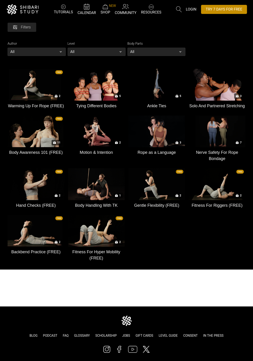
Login (191, 9)
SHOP (105, 9)
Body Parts (135, 43)
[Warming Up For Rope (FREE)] (36, 105)
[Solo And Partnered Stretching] (217, 105)
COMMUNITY (126, 9)
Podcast (50, 335)
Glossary (82, 335)
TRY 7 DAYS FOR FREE (224, 9)
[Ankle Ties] (156, 105)
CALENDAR (86, 9)
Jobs (126, 335)
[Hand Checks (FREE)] (36, 204)
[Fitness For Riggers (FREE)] (217, 204)
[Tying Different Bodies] (96, 105)
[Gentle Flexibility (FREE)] (156, 204)
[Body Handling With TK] (96, 204)
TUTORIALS (63, 9)
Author (12, 43)
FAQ (66, 335)
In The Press (213, 335)
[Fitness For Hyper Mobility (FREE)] (96, 254)
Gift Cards (144, 335)
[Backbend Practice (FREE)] (36, 251)
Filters (22, 27)
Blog (34, 335)
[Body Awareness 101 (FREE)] (36, 151)
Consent (190, 335)
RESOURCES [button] (151, 8)
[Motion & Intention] (96, 151)
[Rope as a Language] (156, 151)
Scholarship (106, 335)
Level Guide (168, 335)
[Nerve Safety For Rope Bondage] (217, 154)
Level (71, 43)
